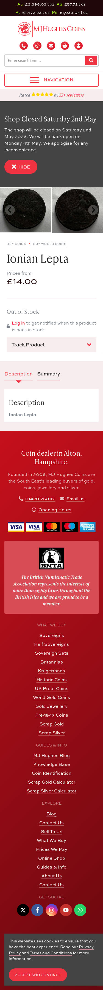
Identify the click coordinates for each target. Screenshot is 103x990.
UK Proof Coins (51, 688)
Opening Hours (54, 510)
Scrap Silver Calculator (51, 791)
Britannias (51, 662)
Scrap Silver (51, 733)
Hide (21, 167)
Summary (48, 373)
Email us (75, 499)
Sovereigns (51, 635)
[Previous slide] (10, 210)
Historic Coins (52, 680)
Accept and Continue (38, 975)
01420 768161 (40, 499)
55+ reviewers (71, 95)
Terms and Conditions (51, 952)
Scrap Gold (52, 724)
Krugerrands (51, 671)
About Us (51, 876)
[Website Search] (91, 60)
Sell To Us (51, 831)
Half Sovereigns (51, 644)
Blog (51, 814)
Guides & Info (51, 867)
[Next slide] (93, 210)
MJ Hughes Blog (51, 755)
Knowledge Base (51, 764)
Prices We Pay (51, 849)
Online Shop (51, 858)
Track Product (51, 344)
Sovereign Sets (51, 653)
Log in (18, 323)
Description (18, 373)
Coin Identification (51, 773)
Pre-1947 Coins (51, 715)
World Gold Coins (51, 697)
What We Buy (51, 840)
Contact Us (51, 823)
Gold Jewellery (51, 706)
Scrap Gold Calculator (51, 782)
